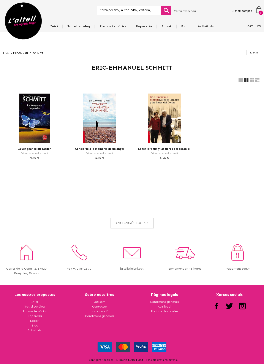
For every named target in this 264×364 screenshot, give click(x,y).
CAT (250, 26)
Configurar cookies (101, 359)
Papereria (144, 26)
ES (259, 26)
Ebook (166, 26)
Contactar (99, 306)
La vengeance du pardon (34, 149)
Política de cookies (164, 311)
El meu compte (242, 10)
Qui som (100, 302)
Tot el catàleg (78, 26)
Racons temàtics (113, 26)
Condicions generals (99, 316)
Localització (99, 311)
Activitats (206, 26)
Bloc (184, 26)
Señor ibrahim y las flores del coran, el (164, 149)
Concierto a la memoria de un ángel (99, 149)
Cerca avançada (185, 11)
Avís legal (164, 306)
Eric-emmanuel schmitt (34, 153)
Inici (54, 26)
